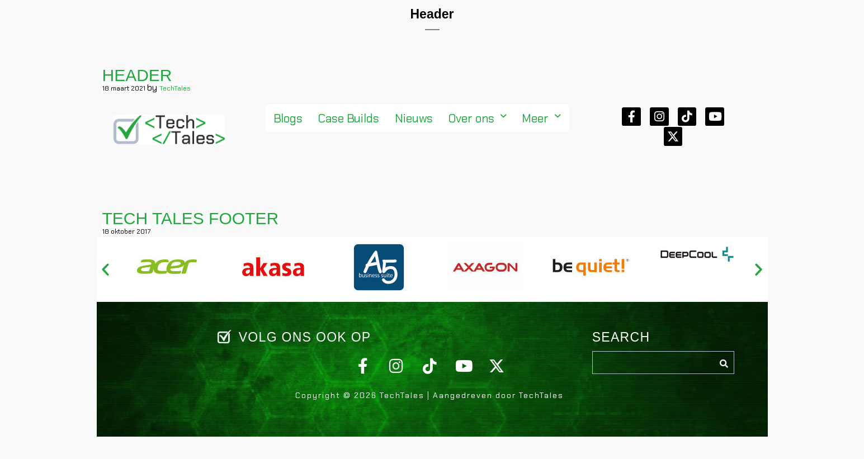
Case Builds (348, 118)
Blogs (288, 118)
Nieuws (414, 118)
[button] (477, 118)
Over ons (477, 118)
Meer (541, 118)
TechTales (175, 88)
